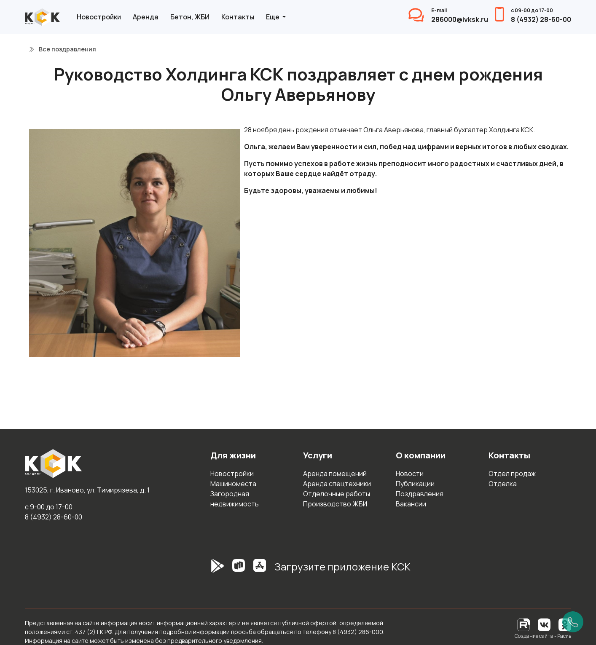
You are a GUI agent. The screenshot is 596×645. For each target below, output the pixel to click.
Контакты (237, 16)
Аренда (145, 16)
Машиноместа (233, 483)
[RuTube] (524, 624)
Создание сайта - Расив (543, 636)
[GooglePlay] (205, 570)
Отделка (503, 483)
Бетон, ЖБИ (189, 16)
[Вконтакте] (544, 624)
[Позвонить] (572, 621)
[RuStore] (238, 570)
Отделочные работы (336, 493)
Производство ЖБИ (335, 504)
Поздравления (419, 493)
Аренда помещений (335, 473)
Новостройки (99, 16)
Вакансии (411, 504)
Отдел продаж (512, 473)
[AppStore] (259, 570)
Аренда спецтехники (337, 483)
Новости (410, 473)
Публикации (415, 483)
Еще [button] (273, 16)
